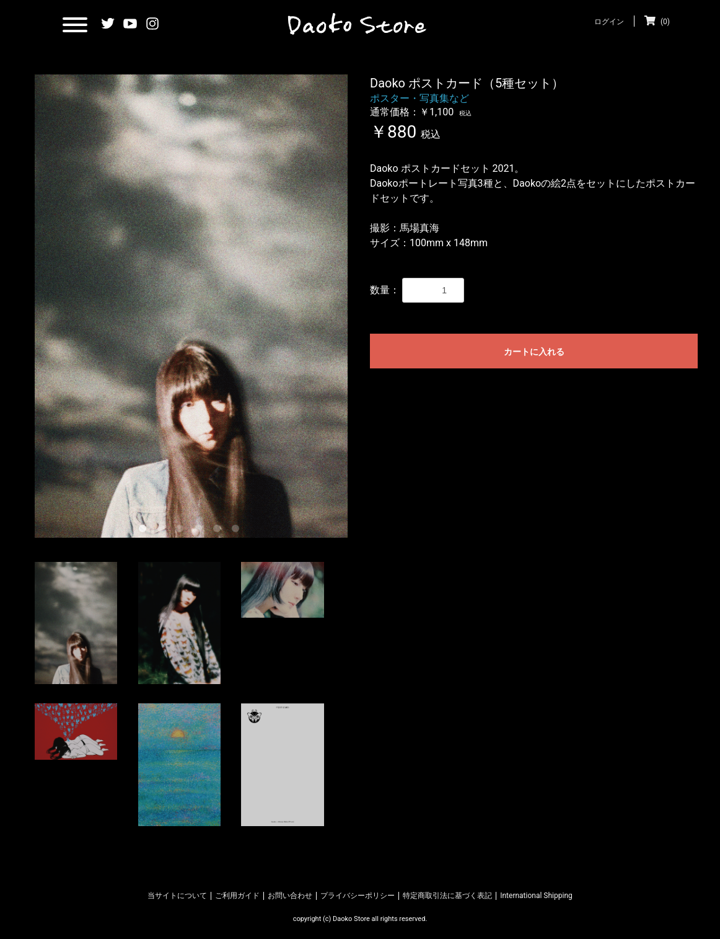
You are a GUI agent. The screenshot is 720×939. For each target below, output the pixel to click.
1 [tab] (145, 531)
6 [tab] (238, 531)
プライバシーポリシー (357, 895)
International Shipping (536, 895)
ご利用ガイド (237, 895)
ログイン (609, 21)
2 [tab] (163, 531)
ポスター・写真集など (419, 98)
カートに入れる (534, 352)
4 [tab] (201, 531)
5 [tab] (219, 531)
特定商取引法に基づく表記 (447, 895)
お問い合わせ (290, 895)
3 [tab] (182, 531)
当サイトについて (177, 895)
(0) (657, 21)
